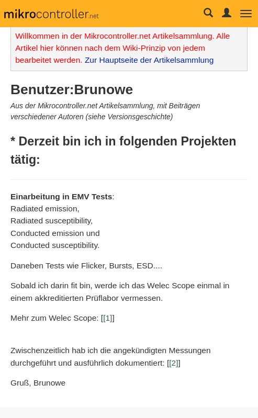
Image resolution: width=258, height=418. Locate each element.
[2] (173, 362)
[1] (107, 317)
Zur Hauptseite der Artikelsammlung (149, 59)
